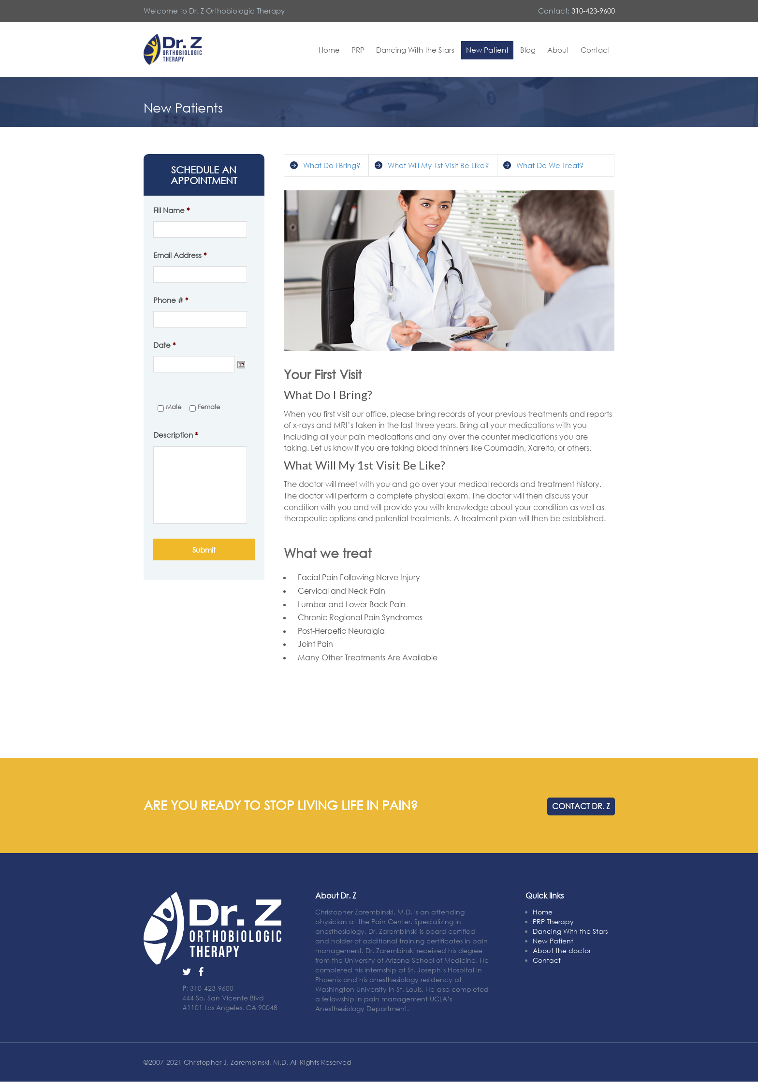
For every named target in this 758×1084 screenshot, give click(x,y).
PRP (357, 49)
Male (173, 407)
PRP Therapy (553, 921)
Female (209, 407)
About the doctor (562, 950)
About (558, 49)
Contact (595, 49)
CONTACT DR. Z (581, 806)
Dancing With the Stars (415, 49)
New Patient (487, 49)
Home (329, 49)
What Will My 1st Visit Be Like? (438, 165)
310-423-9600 (593, 10)
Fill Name (171, 210)
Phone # (170, 300)
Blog (528, 49)
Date (164, 345)
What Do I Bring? (332, 165)
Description (175, 434)
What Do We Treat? (550, 165)
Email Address (179, 255)
